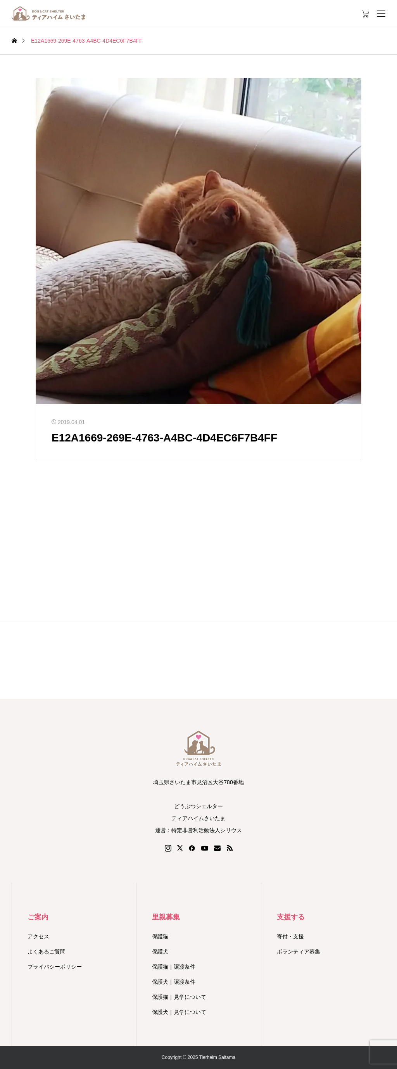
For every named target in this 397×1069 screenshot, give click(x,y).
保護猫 (160, 936)
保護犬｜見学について (179, 1012)
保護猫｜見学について (179, 997)
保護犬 (160, 951)
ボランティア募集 (298, 951)
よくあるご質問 (47, 951)
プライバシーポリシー (55, 967)
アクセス (38, 936)
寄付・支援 (290, 936)
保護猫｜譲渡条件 (173, 967)
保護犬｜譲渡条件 (173, 982)
